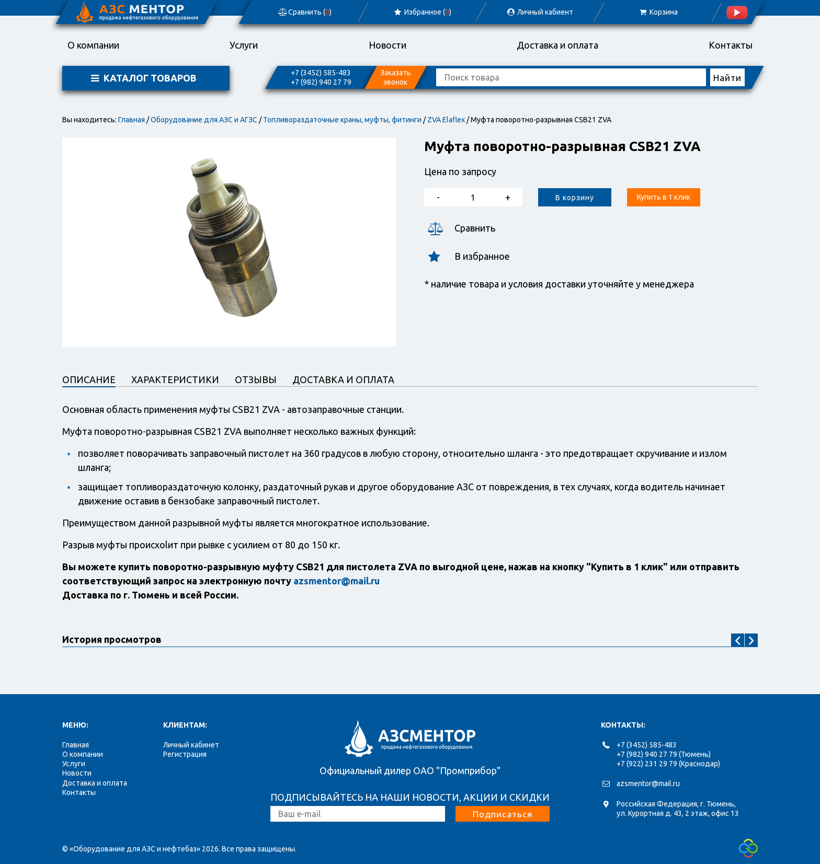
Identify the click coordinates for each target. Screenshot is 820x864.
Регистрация (185, 754)
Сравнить (459, 228)
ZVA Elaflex (446, 120)
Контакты (731, 45)
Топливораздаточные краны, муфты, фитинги (342, 120)
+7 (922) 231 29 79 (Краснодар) (668, 763)
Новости (387, 45)
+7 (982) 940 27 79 (321, 82)
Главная (131, 120)
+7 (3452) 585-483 (321, 72)
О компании (93, 45)
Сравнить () (304, 12)
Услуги (244, 45)
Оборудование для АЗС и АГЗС (204, 120)
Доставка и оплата (557, 45)
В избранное (467, 256)
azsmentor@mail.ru (648, 783)
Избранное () (422, 12)
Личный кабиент (540, 12)
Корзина (657, 12)
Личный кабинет (191, 745)
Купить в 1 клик (663, 197)
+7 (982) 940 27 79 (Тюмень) (664, 754)
